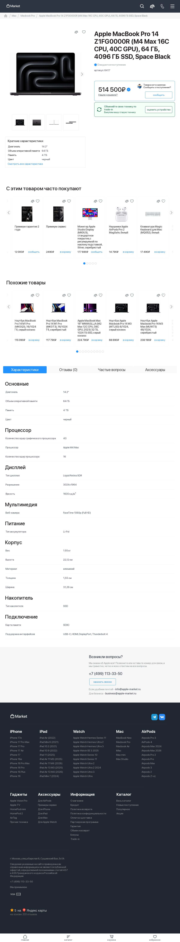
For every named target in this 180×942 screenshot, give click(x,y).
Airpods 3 (147, 767)
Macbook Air (123, 746)
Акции (119, 813)
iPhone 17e (16, 737)
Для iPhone (44, 809)
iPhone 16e (16, 759)
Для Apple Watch (47, 821)
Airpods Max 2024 (152, 746)
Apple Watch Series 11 (85, 759)
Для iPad (42, 813)
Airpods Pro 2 (149, 754)
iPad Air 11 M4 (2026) (51, 763)
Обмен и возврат (80, 830)
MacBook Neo (123, 737)
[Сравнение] (33, 201)
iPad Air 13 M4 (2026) (51, 771)
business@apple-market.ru (120, 693)
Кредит (74, 804)
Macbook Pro (123, 742)
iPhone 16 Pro (17, 767)
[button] (68, 938)
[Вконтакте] (162, 717)
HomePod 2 (16, 813)
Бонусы (74, 834)
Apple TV (15, 804)
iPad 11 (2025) (47, 754)
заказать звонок (102, 681)
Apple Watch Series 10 (85, 754)
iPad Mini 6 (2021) (49, 742)
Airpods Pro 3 (149, 737)
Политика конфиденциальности (88, 813)
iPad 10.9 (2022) (48, 750)
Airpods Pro (148, 759)
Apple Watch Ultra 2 (83, 763)
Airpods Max (148, 763)
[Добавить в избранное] (84, 32)
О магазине (76, 800)
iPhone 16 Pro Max (20, 763)
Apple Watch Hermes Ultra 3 (88, 746)
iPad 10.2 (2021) (48, 746)
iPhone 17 (15, 754)
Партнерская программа (84, 821)
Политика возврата (81, 809)
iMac (118, 750)
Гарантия (75, 826)
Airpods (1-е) (149, 776)
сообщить (159, 94)
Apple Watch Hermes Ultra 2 (88, 742)
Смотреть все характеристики (25, 163)
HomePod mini (18, 809)
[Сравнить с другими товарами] (76, 32)
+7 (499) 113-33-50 (105, 673)
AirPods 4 (147, 742)
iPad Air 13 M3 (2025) (51, 767)
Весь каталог (123, 800)
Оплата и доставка (81, 817)
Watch (79, 731)
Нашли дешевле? (108, 94)
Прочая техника (19, 821)
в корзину (65, 251)
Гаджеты (18, 794)
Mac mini (120, 754)
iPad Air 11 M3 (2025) (51, 759)
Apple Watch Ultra (83, 776)
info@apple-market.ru (128, 689)
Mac (120, 731)
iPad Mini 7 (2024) (49, 776)
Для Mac (43, 817)
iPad (43, 731)
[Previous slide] (8, 212)
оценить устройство (159, 109)
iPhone (16, 731)
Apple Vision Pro (18, 800)
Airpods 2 (147, 771)
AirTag (13, 817)
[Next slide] (81, 74)
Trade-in (75, 838)
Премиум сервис (47, 804)
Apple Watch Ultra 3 (84, 771)
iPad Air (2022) (47, 737)
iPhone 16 (15, 776)
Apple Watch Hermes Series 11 (89, 737)
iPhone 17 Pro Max (19, 742)
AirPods (148, 731)
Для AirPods (44, 800)
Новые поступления (127, 804)
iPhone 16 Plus (17, 771)
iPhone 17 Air (17, 750)
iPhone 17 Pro (17, 746)
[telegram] (154, 717)
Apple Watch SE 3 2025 (86, 750)
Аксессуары (49, 794)
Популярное (123, 809)
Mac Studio (122, 759)
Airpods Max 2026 (151, 750)
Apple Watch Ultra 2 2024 (87, 767)
